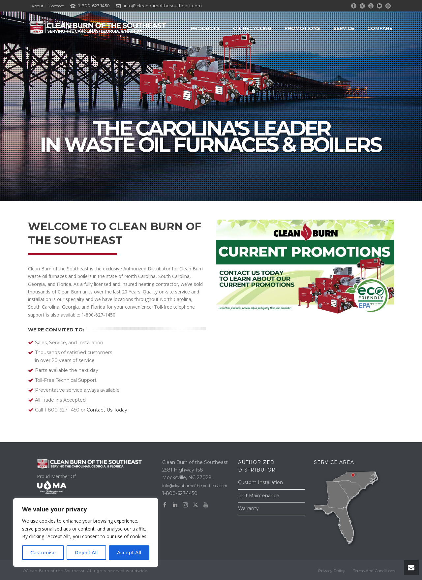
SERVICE (343, 28)
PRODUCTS (205, 28)
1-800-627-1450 (94, 5)
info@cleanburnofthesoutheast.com (163, 5)
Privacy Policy (331, 570)
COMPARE (379, 28)
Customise (43, 553)
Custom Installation (260, 482)
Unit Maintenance (258, 496)
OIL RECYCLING (252, 28)
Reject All (86, 553)
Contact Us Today (107, 410)
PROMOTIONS (302, 28)
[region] (85, 532)
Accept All (129, 553)
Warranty (248, 508)
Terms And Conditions (374, 570)
